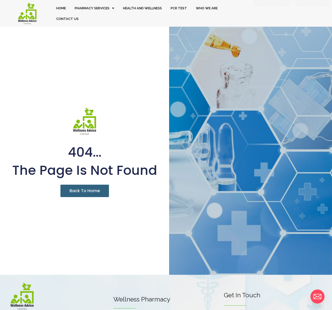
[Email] (317, 297)
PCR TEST (179, 8)
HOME (61, 8)
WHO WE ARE (207, 8)
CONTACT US (67, 19)
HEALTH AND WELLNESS (142, 8)
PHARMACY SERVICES (94, 8)
